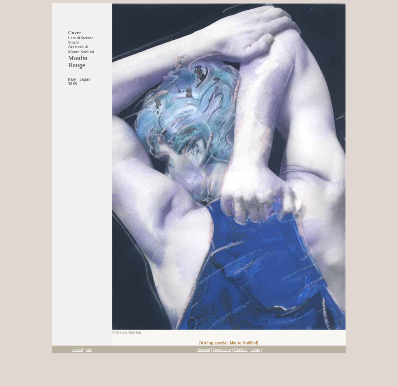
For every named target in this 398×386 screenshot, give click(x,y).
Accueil (203, 350)
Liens (255, 350)
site (88, 350)
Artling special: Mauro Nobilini (229, 343)
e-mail (77, 350)
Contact (240, 350)
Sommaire (222, 350)
